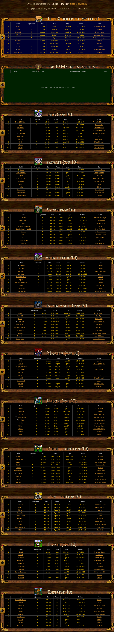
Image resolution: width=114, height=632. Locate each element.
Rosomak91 (18, 471)
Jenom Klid (21, 381)
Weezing (21, 605)
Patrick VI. (20, 136)
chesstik (22, 265)
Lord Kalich (20, 330)
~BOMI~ (21, 423)
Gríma (18, 43)
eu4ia (21, 602)
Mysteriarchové (99, 26)
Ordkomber (21, 566)
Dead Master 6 (21, 195)
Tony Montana (20, 527)
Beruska (22, 133)
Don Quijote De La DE (23, 229)
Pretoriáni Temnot (99, 122)
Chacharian (21, 190)
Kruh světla (99, 46)
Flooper (20, 518)
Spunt (21, 280)
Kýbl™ (19, 473)
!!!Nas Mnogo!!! (99, 142)
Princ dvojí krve (99, 148)
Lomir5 (18, 38)
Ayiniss (20, 414)
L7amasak (20, 411)
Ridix (18, 479)
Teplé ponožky (99, 173)
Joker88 (23, 243)
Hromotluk (20, 560)
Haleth (21, 386)
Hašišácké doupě (99, 133)
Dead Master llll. (20, 600)
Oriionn (23, 217)
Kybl (18, 29)
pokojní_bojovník (21, 366)
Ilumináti (99, 386)
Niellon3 (18, 32)
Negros (20, 431)
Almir (20, 125)
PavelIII (19, 513)
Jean (19, 49)
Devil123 (21, 420)
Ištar (23, 235)
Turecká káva (21, 173)
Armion (20, 614)
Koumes (21, 569)
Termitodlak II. (23, 220)
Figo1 (21, 175)
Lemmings (98, 324)
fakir (20, 130)
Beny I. (20, 429)
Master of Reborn (21, 282)
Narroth (20, 408)
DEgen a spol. (99, 181)
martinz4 (21, 271)
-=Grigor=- (20, 558)
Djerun (20, 139)
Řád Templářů (100, 229)
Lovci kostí (99, 175)
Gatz (23, 237)
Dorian (18, 468)
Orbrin (19, 35)
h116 (20, 530)
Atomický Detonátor (23, 226)
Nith (20, 434)
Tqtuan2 (20, 333)
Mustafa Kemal (20, 516)
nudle (21, 187)
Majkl (21, 378)
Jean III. (19, 336)
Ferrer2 (20, 608)
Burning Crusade (99, 605)
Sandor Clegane (19, 327)
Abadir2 (21, 375)
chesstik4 (21, 274)
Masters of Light (100, 524)
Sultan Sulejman (20, 572)
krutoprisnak (21, 291)
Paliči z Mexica (99, 128)
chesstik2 (18, 41)
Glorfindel (20, 128)
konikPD (21, 578)
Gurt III (20, 620)
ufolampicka (20, 339)
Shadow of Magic (100, 217)
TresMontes (22, 417)
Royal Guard (99, 190)
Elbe (19, 507)
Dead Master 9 (21, 277)
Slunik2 (21, 268)
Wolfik (23, 223)
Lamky (99, 29)
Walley (20, 148)
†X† (20, 142)
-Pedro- (23, 232)
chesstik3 (21, 288)
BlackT (21, 184)
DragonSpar (21, 369)
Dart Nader (20, 617)
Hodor (18, 46)
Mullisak (18, 476)
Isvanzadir (20, 181)
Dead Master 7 (21, 193)
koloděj (20, 384)
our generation (100, 220)
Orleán (99, 622)
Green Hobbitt (100, 471)
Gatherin (21, 563)
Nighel (20, 426)
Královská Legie (99, 49)
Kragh (18, 462)
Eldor (20, 524)
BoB (99, 602)
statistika (82, 3)
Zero (19, 521)
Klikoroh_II (20, 625)
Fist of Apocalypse (99, 38)
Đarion (20, 622)
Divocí (99, 43)
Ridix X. (21, 372)
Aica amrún (100, 237)
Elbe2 (18, 26)
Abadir (20, 145)
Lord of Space (23, 240)
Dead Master (18, 52)
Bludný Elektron (20, 122)
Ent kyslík (21, 322)
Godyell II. (19, 324)
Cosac (18, 482)
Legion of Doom (99, 35)
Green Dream (99, 32)
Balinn (21, 285)
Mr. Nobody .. (22, 178)
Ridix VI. (21, 575)
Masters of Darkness (99, 333)
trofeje (73, 3)
